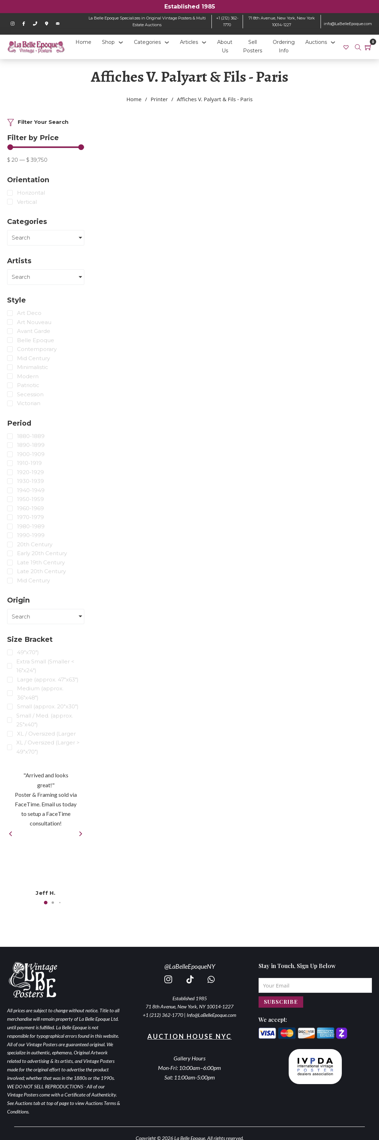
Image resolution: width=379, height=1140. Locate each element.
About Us (224, 46)
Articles (189, 42)
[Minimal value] (45, 147)
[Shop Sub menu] (120, 42)
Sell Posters (252, 46)
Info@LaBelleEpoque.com (211, 1015)
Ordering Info (284, 46)
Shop (108, 42)
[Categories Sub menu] (166, 42)
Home (83, 42)
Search (21, 237)
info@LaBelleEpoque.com (348, 23)
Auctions (316, 42)
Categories (147, 42)
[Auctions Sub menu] (332, 42)
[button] (45, 902)
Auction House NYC (189, 1036)
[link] (347, 46)
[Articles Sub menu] (204, 42)
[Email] (315, 985)
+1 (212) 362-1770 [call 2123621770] (163, 1015)
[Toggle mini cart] (368, 47)
